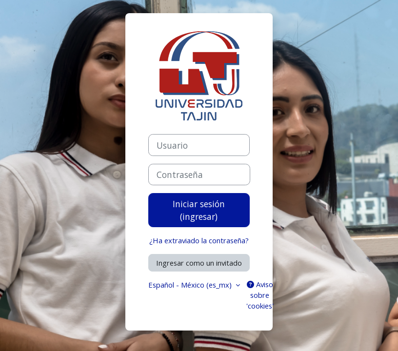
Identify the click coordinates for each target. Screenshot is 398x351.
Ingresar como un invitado (199, 263)
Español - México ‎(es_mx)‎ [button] (191, 285)
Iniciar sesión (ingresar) (199, 210)
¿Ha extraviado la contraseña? (199, 240)
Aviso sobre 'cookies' (260, 295)
